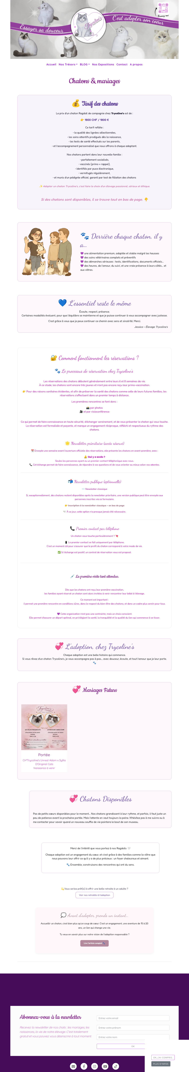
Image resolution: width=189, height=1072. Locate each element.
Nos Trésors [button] (67, 64)
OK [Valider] (133, 1046)
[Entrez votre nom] (133, 1037)
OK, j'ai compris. (163, 1057)
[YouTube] (105, 1066)
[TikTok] (115, 1066)
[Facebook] (84, 1066)
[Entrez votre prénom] (133, 1027)
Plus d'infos (160, 1063)
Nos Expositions (103, 64)
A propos (136, 64)
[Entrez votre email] (133, 1018)
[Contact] (73, 1066)
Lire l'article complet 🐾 (94, 943)
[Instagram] (94, 1066)
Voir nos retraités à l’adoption (94, 895)
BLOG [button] (84, 64)
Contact (122, 64)
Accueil (51, 64)
